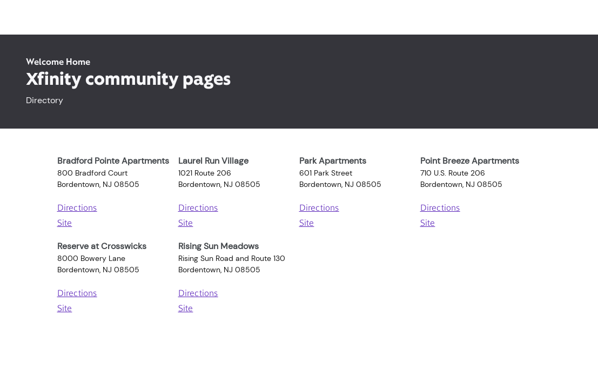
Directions (77, 208)
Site (64, 223)
